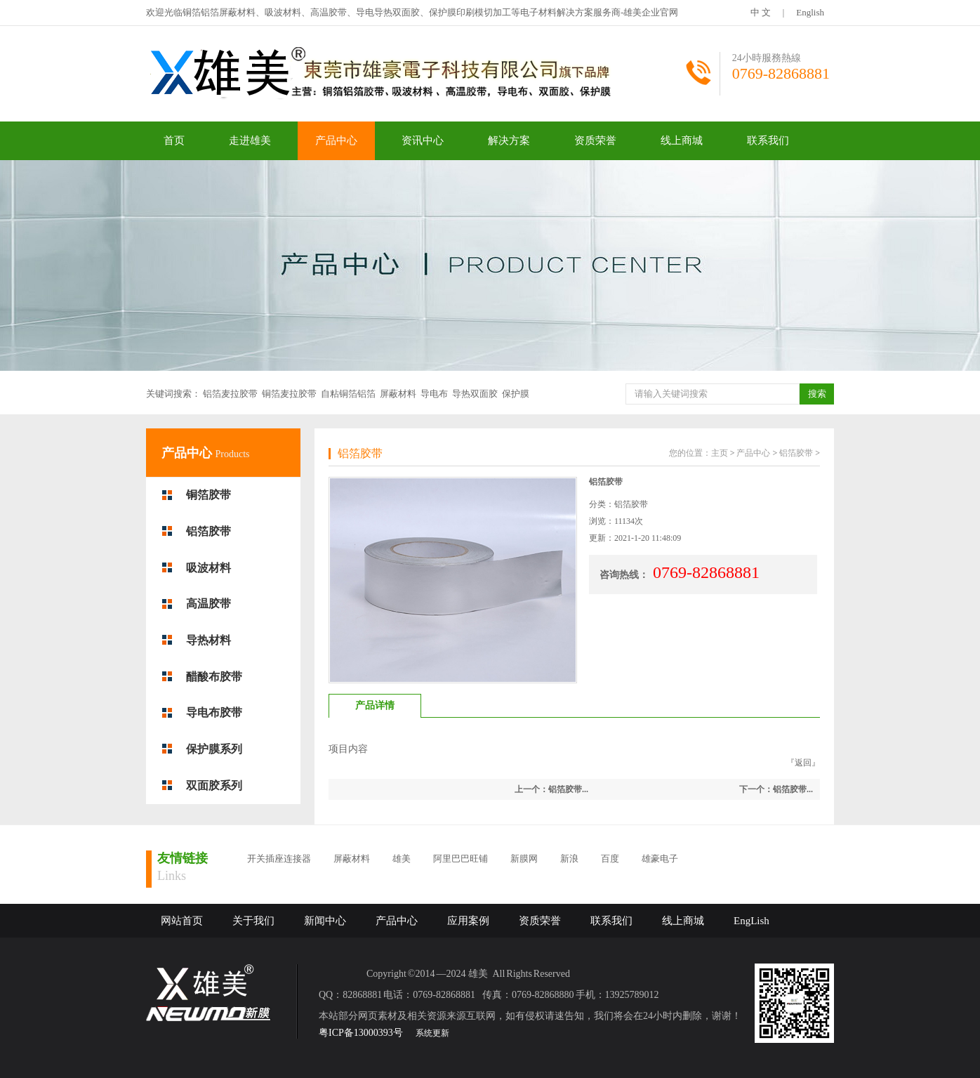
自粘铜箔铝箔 (348, 393)
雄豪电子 (660, 858)
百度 (610, 858)
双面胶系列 (214, 785)
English (810, 12)
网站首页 (182, 920)
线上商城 (682, 140)
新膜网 (524, 858)
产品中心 (336, 140)
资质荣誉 (595, 140)
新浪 (569, 858)
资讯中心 (423, 140)
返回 (803, 763)
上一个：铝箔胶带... (551, 789)
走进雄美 (250, 140)
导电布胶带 (214, 712)
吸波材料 (208, 568)
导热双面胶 (475, 393)
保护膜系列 (214, 749)
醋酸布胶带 (214, 677)
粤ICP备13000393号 (361, 1032)
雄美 (401, 858)
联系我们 (768, 140)
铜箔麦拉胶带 (289, 393)
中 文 (760, 12)
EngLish (751, 920)
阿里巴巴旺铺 (460, 858)
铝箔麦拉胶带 (230, 393)
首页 (174, 140)
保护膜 (515, 393)
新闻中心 (325, 920)
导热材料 (208, 640)
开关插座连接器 (279, 858)
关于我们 (253, 920)
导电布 (434, 393)
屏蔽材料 (398, 393)
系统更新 (432, 1033)
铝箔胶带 (208, 531)
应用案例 (468, 920)
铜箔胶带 (208, 495)
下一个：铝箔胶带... (776, 789)
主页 (719, 453)
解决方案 (509, 140)
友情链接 (182, 858)
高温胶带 (208, 604)
